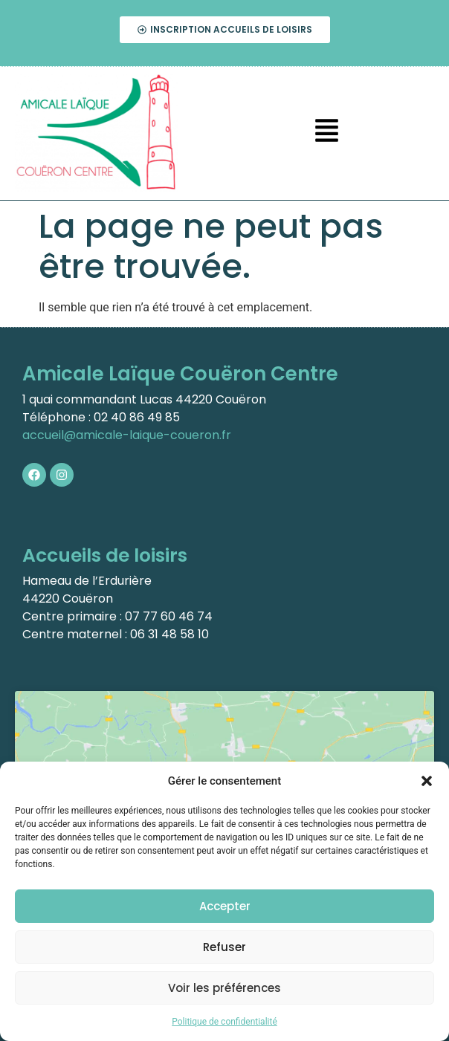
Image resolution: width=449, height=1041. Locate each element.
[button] (426, 781)
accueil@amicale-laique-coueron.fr (126, 435)
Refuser (224, 947)
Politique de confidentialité (224, 1021)
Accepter (225, 906)
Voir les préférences (224, 988)
